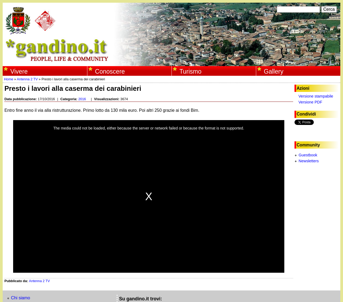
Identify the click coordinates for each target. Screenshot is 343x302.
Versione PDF (310, 102)
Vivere (19, 71)
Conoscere (110, 71)
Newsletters (309, 161)
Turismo (191, 71)
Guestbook (308, 155)
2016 (82, 99)
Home (8, 79)
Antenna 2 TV (27, 79)
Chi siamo (20, 298)
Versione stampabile (316, 96)
